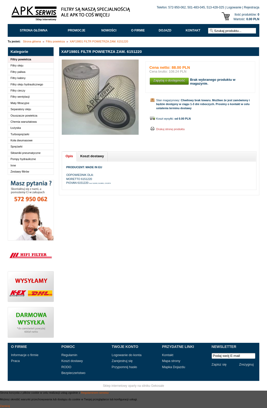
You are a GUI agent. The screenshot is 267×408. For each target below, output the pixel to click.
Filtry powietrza (55, 41)
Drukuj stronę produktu (170, 129)
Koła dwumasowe (22, 140)
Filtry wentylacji (20, 96)
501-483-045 (196, 7)
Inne (13, 165)
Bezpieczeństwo (73, 373)
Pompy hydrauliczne (23, 159)
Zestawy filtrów (20, 171)
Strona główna (33, 30)
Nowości (109, 30)
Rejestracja (251, 7)
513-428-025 (215, 7)
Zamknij (5, 405)
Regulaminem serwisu (95, 392)
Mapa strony (171, 361)
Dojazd (165, 30)
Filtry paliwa (18, 71)
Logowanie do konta (126, 355)
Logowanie (234, 7)
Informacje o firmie (24, 355)
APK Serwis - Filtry (72, 14)
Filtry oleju (17, 65)
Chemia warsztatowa (24, 121)
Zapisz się (219, 364)
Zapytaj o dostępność (169, 80)
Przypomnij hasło (124, 367)
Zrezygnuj (246, 364)
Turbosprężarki (20, 134)
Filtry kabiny (18, 78)
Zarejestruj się (122, 361)
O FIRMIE (138, 30)
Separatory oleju (21, 109)
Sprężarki (16, 146)
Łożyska (16, 127)
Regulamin (69, 355)
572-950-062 (177, 7)
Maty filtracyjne (20, 103)
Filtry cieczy (18, 90)
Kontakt (193, 30)
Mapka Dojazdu (173, 367)
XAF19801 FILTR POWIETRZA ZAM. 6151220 (99, 41)
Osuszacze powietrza (24, 115)
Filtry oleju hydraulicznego (27, 84)
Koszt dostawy (72, 361)
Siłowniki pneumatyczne (25, 152)
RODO (66, 367)
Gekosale (157, 386)
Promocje (76, 30)
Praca (15, 361)
